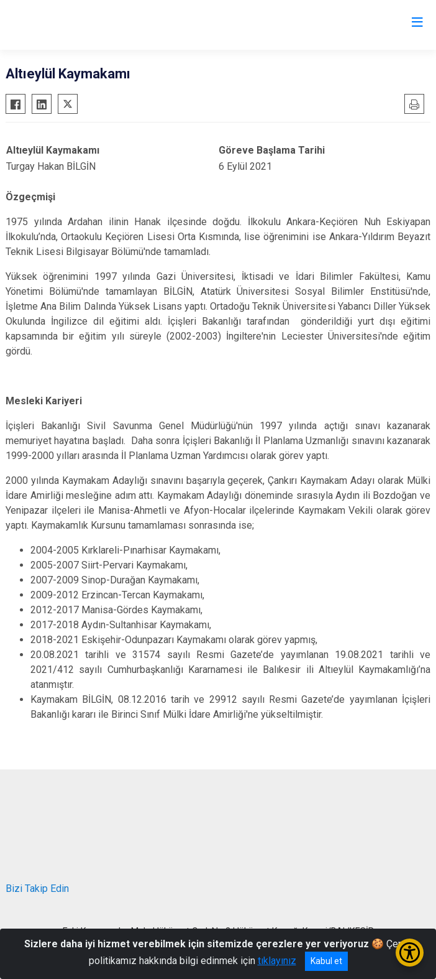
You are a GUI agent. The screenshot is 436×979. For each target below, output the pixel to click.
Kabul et (326, 961)
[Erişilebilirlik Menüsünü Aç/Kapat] (410, 953)
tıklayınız (277, 961)
